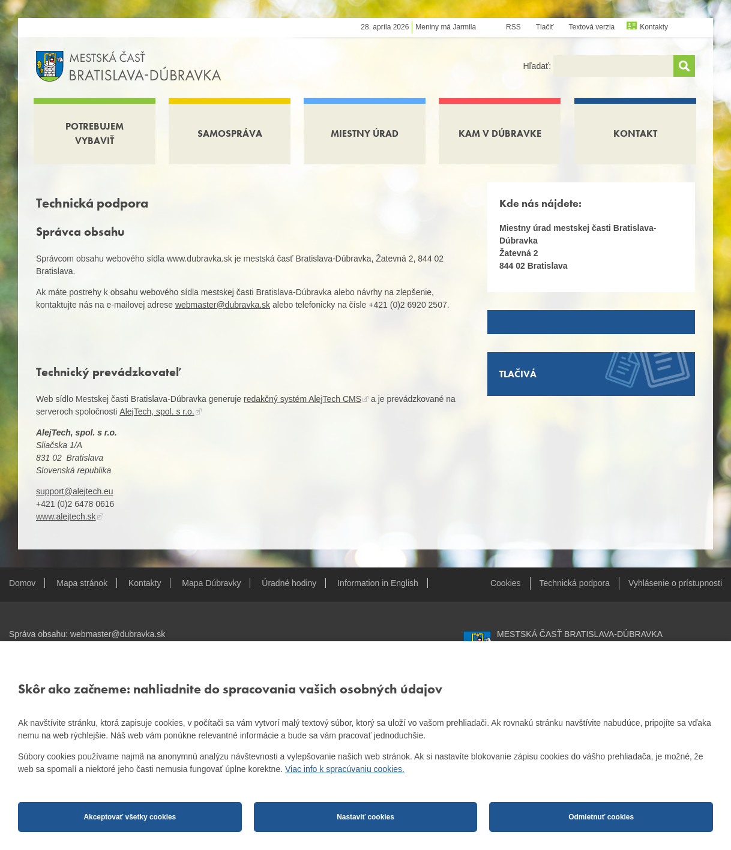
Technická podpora (575, 583)
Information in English (377, 583)
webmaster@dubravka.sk (222, 305)
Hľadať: (538, 66)
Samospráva (229, 133)
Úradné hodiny (289, 583)
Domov (22, 583)
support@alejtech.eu (74, 491)
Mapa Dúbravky (211, 583)
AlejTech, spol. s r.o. (156, 411)
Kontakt (635, 133)
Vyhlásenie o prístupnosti (675, 583)
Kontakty (654, 27)
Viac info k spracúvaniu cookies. (345, 769)
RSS (513, 27)
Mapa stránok (81, 583)
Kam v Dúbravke (500, 133)
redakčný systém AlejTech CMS (302, 399)
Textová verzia (592, 27)
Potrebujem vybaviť (94, 133)
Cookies (505, 583)
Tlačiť (545, 27)
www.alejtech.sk (66, 516)
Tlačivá (518, 374)
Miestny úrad (365, 133)
